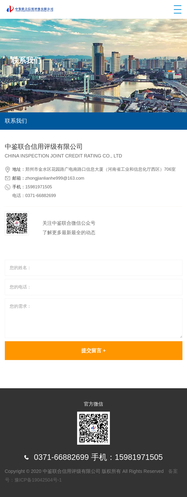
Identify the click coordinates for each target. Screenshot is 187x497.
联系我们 (16, 121)
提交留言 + (93, 350)
